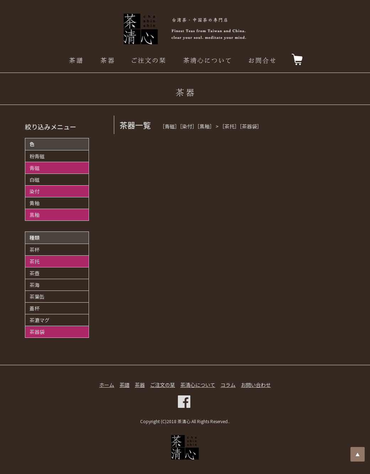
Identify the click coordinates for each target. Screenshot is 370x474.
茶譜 (125, 384)
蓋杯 (34, 308)
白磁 (34, 179)
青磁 (34, 167)
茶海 (34, 284)
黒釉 (34, 214)
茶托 (34, 261)
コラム (228, 384)
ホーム (106, 384)
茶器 (140, 384)
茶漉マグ (39, 320)
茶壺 (34, 273)
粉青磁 (37, 156)
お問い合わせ (256, 384)
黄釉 (34, 203)
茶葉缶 (37, 296)
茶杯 (34, 249)
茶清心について (197, 384)
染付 (34, 191)
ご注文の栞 (162, 384)
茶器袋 (37, 331)
